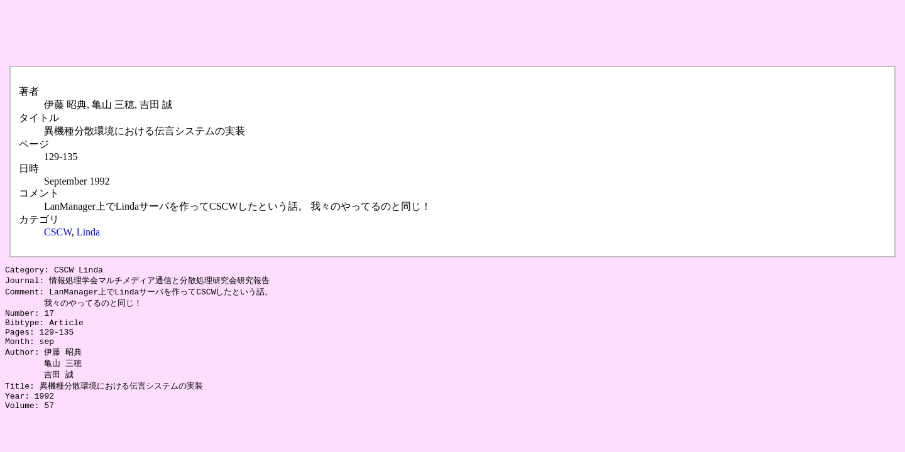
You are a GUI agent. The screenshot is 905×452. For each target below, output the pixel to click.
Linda (88, 232)
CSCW (58, 232)
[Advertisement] (234, 33)
